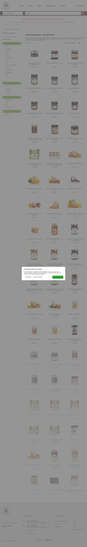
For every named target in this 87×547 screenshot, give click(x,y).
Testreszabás (28, 277)
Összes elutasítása (37, 277)
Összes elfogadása (57, 277)
